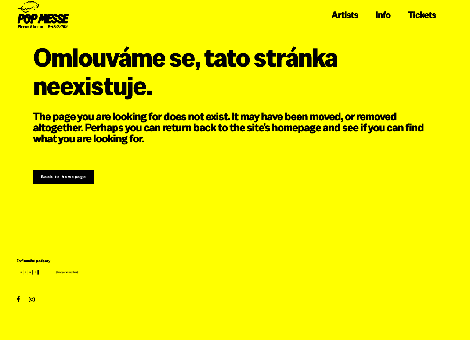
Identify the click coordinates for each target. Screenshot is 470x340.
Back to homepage (63, 176)
